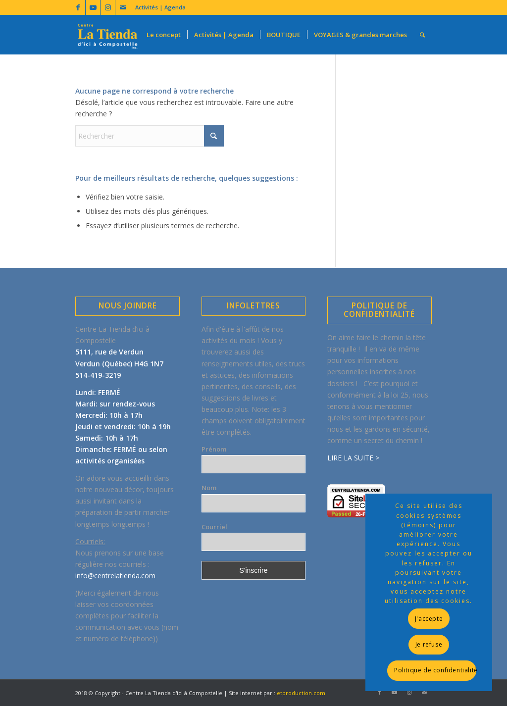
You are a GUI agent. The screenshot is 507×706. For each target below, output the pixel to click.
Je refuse (428, 644)
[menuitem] (158, 7)
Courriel (214, 526)
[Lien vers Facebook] (78, 7)
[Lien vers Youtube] (93, 7)
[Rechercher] (422, 34)
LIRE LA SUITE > (353, 457)
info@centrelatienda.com (115, 575)
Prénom (214, 449)
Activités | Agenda (160, 7)
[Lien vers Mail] (122, 7)
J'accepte (429, 618)
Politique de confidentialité (435, 670)
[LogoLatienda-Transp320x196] (107, 34)
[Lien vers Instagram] (108, 7)
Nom (209, 487)
